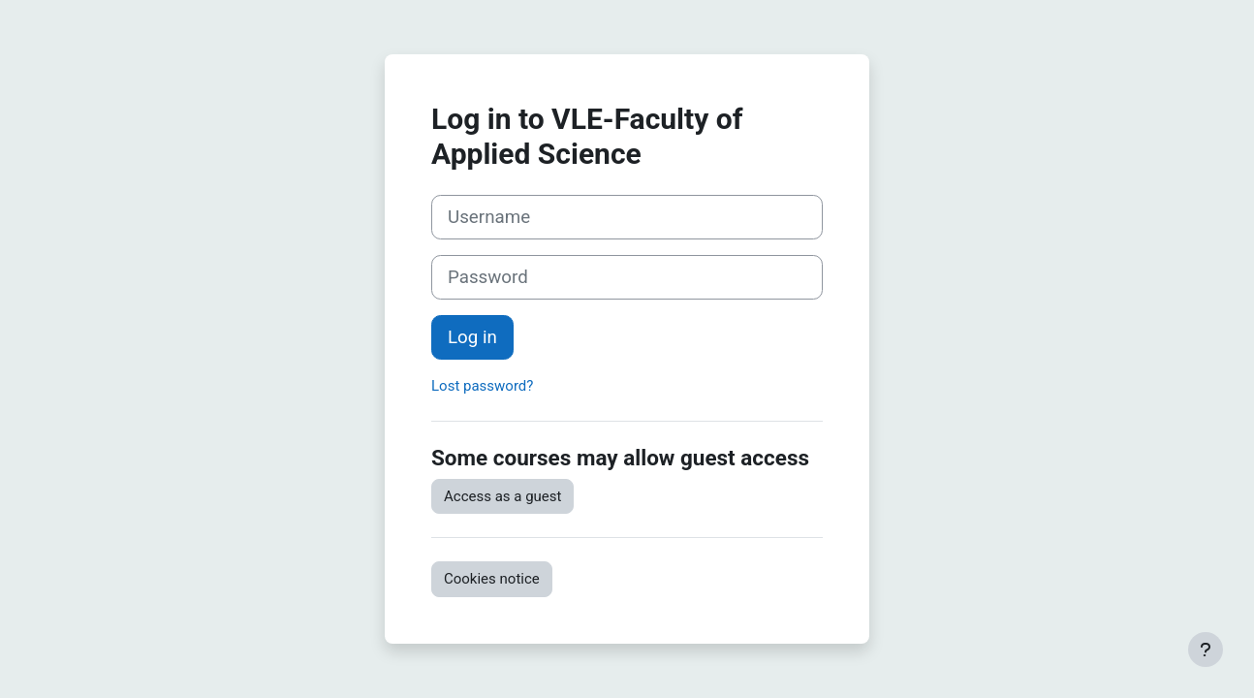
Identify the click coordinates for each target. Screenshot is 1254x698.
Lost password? (482, 386)
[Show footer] (1205, 649)
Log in (472, 337)
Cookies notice (492, 578)
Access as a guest (502, 496)
